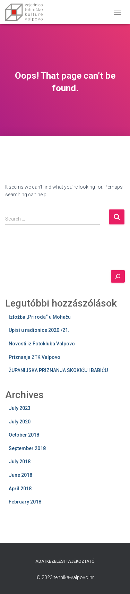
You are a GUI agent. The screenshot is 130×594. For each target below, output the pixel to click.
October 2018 (24, 435)
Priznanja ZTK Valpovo (34, 357)
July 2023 (20, 408)
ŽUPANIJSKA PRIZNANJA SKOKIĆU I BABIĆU (58, 370)
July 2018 (20, 461)
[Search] (118, 276)
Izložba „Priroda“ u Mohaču (40, 317)
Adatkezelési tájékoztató (65, 561)
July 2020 (20, 421)
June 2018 (20, 475)
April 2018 (20, 488)
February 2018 (25, 502)
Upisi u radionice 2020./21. (39, 330)
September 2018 (27, 448)
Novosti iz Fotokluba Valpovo (42, 343)
